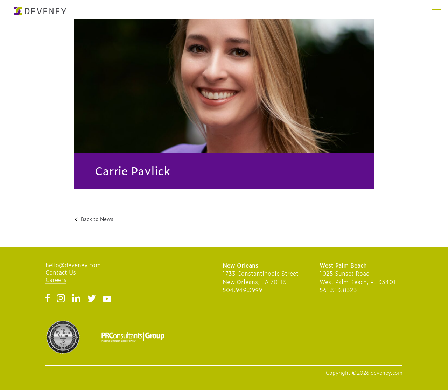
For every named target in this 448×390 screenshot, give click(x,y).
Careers (56, 279)
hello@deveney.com (73, 265)
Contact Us (61, 272)
